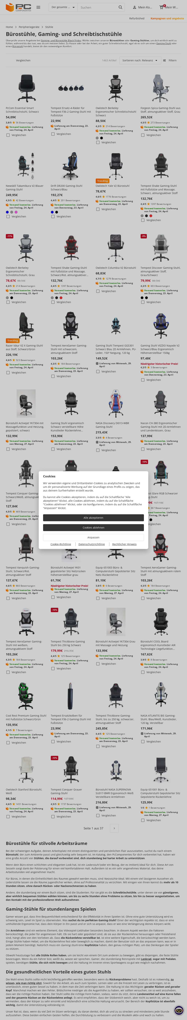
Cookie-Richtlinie (61, 544)
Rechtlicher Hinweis (124, 544)
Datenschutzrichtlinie (92, 544)
